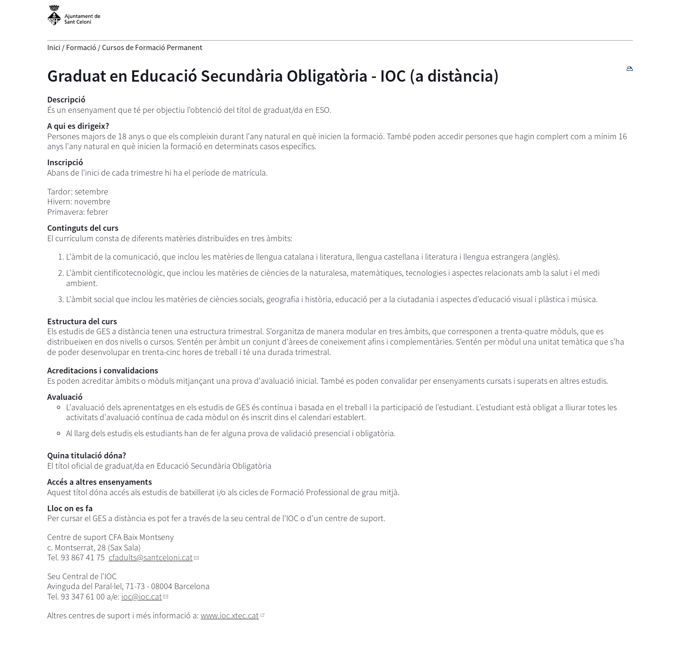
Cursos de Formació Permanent (152, 47)
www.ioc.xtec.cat (230, 615)
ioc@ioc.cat (141, 596)
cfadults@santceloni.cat (151, 557)
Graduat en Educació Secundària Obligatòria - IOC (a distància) (273, 75)
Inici (53, 47)
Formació (81, 47)
